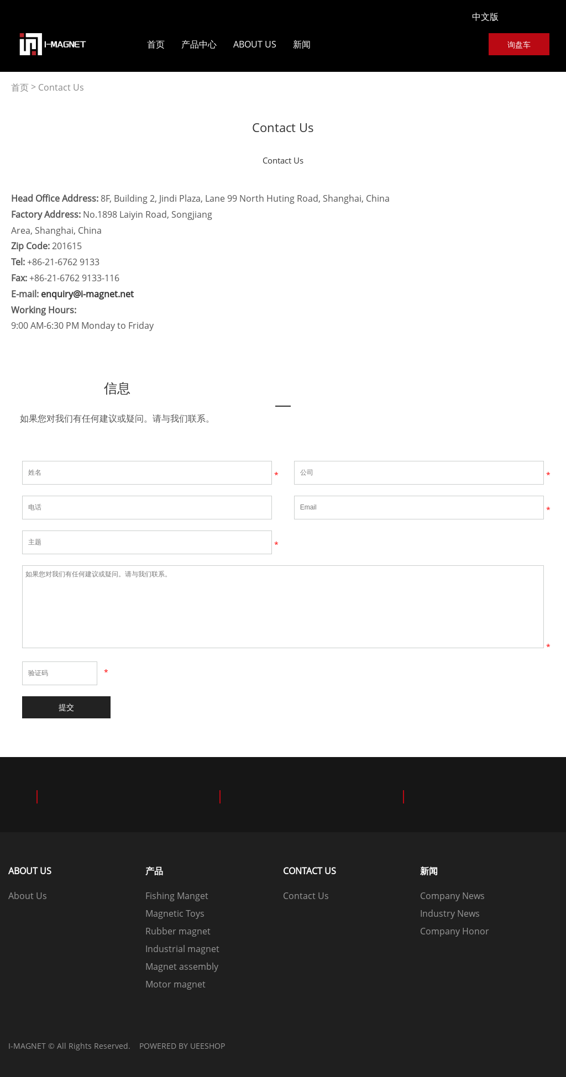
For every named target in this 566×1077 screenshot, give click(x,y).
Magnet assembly (181, 966)
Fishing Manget (176, 896)
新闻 (302, 44)
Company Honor (454, 931)
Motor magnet (175, 984)
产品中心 (199, 44)
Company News (452, 896)
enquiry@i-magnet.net (87, 294)
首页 (156, 44)
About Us (254, 44)
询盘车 (519, 44)
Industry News (450, 913)
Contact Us (61, 87)
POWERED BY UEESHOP (182, 1046)
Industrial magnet (182, 949)
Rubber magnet (178, 931)
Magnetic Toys (175, 913)
